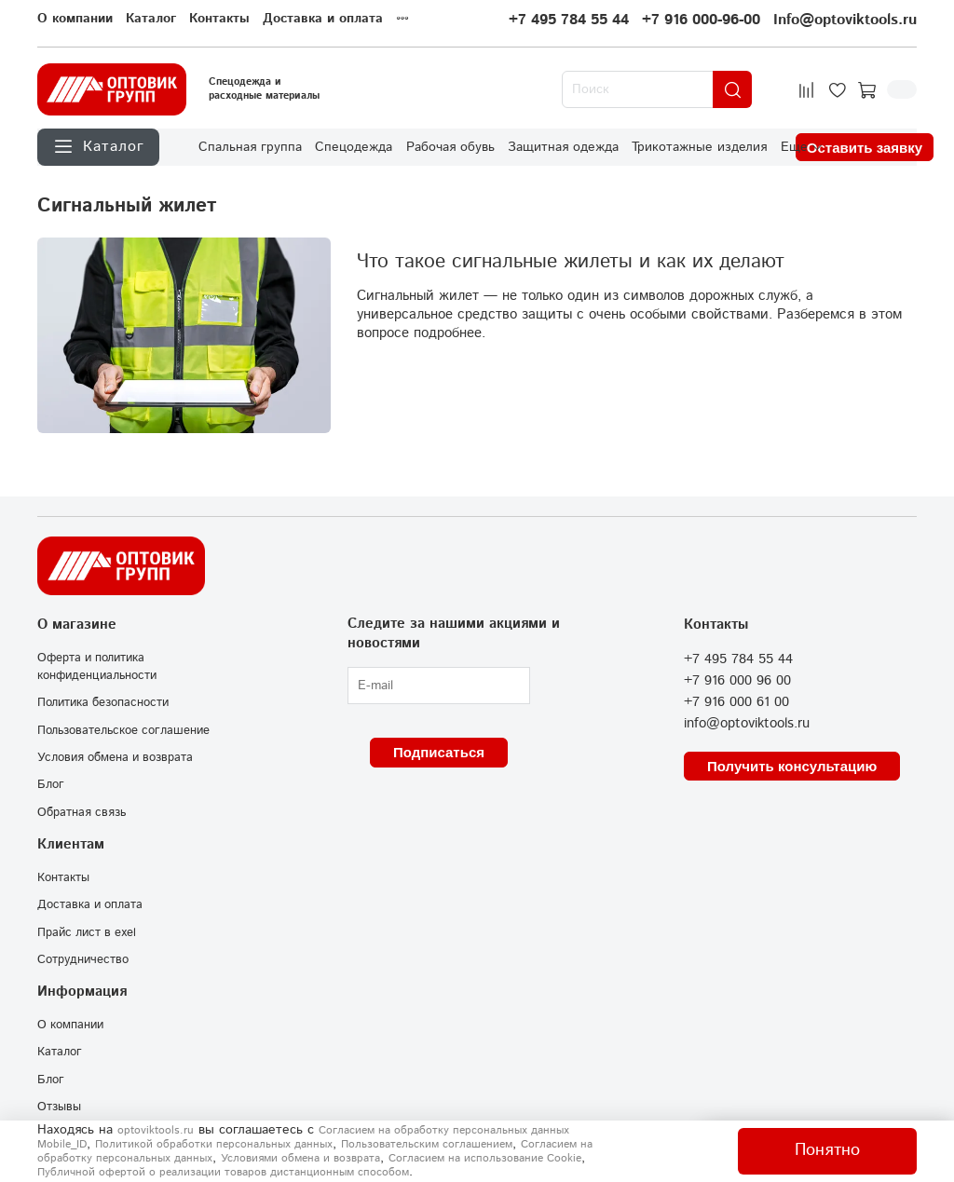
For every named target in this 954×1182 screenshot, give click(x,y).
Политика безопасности (103, 702)
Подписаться (438, 752)
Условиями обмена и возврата (300, 1158)
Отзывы (59, 1106)
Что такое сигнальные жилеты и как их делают (570, 262)
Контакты (219, 18)
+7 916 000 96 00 (737, 681)
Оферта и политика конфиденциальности (97, 666)
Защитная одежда (563, 147)
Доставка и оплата (323, 18)
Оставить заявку (864, 148)
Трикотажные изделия (699, 147)
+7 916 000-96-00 (701, 20)
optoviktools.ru (155, 1130)
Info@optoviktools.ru (845, 20)
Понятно (827, 1150)
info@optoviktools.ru (747, 723)
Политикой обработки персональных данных (214, 1144)
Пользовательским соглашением (426, 1144)
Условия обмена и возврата (115, 757)
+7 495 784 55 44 (569, 20)
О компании (75, 18)
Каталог (151, 18)
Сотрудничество (83, 959)
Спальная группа (250, 147)
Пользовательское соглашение (123, 730)
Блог (50, 784)
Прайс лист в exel (86, 932)
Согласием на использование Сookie (484, 1158)
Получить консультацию (792, 766)
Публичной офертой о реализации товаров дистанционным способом (223, 1172)
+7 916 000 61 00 (736, 702)
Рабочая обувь (450, 147)
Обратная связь (81, 812)
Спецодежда (353, 147)
